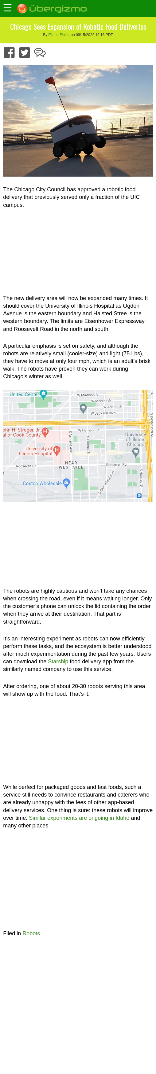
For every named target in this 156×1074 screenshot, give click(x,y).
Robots (31, 933)
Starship (58, 661)
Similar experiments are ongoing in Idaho (79, 818)
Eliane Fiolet (59, 35)
